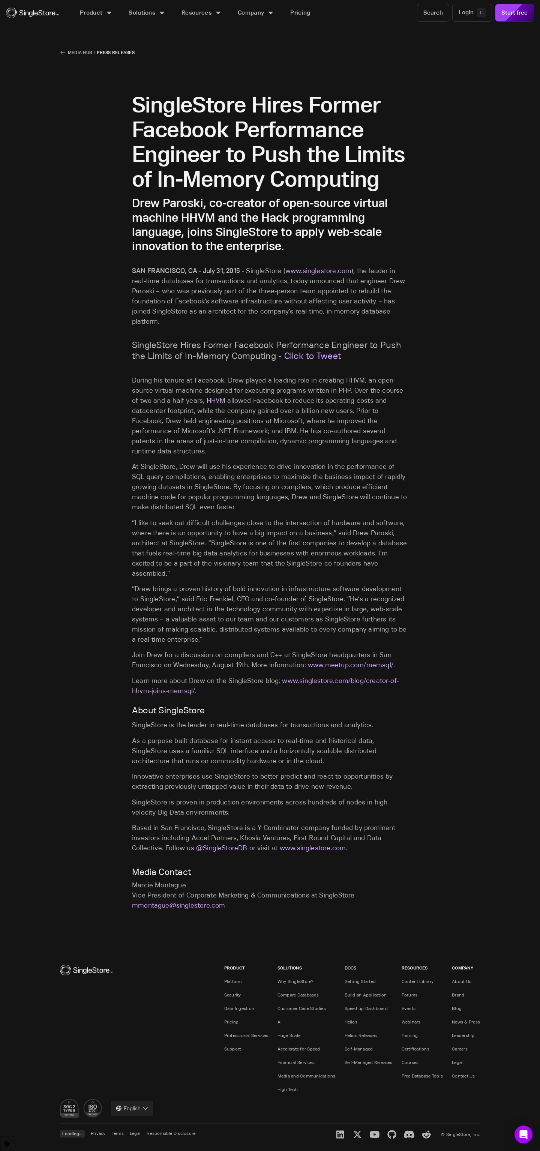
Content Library (418, 981)
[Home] (32, 13)
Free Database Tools (422, 1076)
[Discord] (409, 1134)
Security (232, 995)
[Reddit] (426, 1134)
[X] (357, 1134)
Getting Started (360, 981)
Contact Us (463, 1076)
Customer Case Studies (302, 1008)
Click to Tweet (312, 355)
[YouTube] (374, 1134)
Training (410, 1035)
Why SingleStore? (296, 981)
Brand (458, 995)
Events (409, 1008)
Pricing (231, 1022)
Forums (409, 995)
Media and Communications (307, 1076)
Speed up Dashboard (366, 1008)
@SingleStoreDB (222, 848)
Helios (351, 1022)
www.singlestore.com (318, 271)
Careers (460, 1049)
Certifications (415, 1049)
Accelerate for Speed (299, 1049)
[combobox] (132, 1108)
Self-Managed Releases (369, 1062)
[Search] (433, 13)
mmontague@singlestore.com (178, 905)
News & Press (466, 1022)
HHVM (216, 400)
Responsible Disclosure (171, 1133)
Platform (233, 981)
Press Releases (115, 52)
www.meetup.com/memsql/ (350, 665)
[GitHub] (392, 1134)
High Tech (288, 1089)
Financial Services (296, 1062)
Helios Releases (361, 1035)
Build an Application (366, 995)
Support (232, 1049)
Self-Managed (359, 1049)
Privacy (98, 1133)
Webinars (411, 1022)
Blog (457, 1008)
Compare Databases (298, 995)
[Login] (472, 13)
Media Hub (80, 52)
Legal (457, 1062)
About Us (461, 981)
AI (280, 1022)
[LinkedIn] (340, 1134)
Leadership (463, 1035)
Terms (118, 1133)
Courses (410, 1062)
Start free (514, 12)
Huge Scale (289, 1035)
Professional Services (246, 1035)
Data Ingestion (239, 1008)
